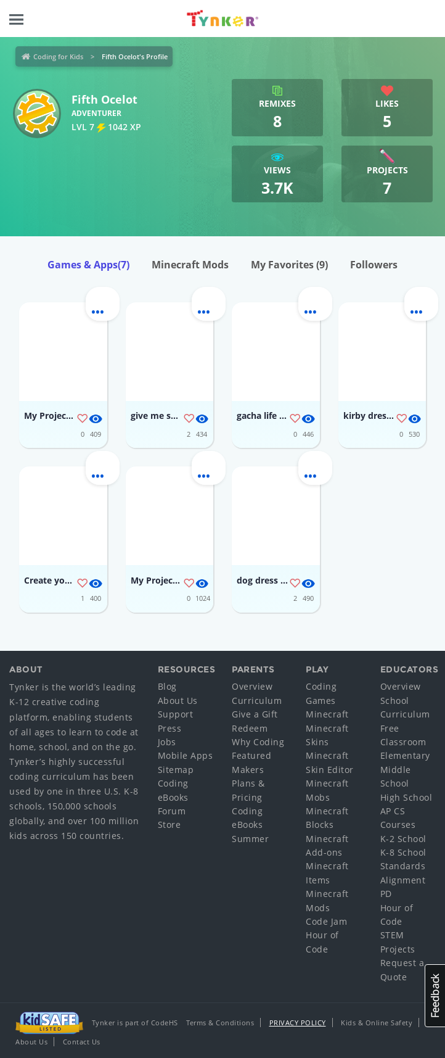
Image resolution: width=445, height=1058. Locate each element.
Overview (252, 686)
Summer (250, 839)
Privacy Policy (297, 1022)
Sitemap (176, 769)
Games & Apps (88, 264)
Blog (167, 686)
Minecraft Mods (190, 264)
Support (176, 714)
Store (169, 824)
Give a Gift (255, 714)
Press (170, 728)
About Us (178, 700)
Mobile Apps (185, 755)
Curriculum (257, 700)
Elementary (405, 755)
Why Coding (258, 742)
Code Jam (326, 921)
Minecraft (327, 714)
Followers (374, 264)
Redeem (249, 728)
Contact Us (81, 1041)
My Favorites (289, 264)
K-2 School (403, 839)
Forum (172, 811)
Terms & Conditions (220, 1022)
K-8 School (403, 852)
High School (406, 797)
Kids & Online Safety (376, 1022)
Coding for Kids (58, 56)
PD (386, 893)
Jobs (167, 742)
